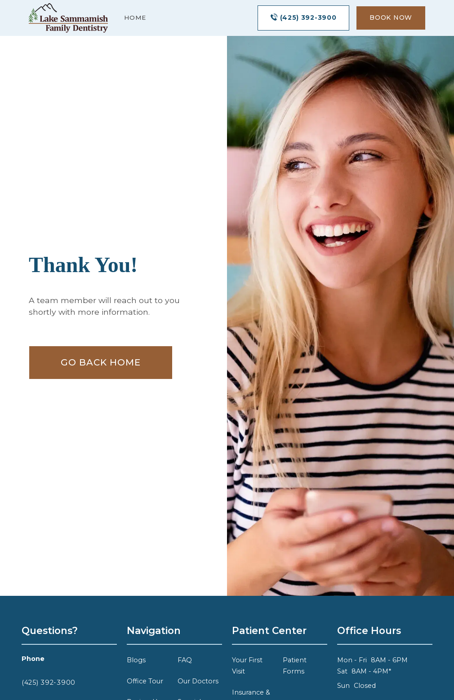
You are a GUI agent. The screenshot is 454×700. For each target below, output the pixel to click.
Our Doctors (198, 681)
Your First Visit (247, 665)
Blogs (136, 660)
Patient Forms (295, 665)
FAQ (185, 660)
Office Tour (145, 681)
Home (135, 17)
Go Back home (101, 362)
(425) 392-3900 (49, 682)
